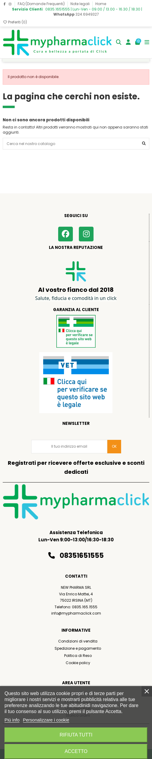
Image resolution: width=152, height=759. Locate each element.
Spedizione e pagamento (78, 648)
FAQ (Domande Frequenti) (42, 3)
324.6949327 (76, 14)
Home (100, 3)
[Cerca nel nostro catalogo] (144, 144)
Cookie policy (78, 662)
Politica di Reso (78, 655)
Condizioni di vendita (77, 641)
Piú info (11, 719)
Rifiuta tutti (76, 734)
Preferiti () (15, 22)
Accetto (75, 751)
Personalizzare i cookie (46, 719)
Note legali (80, 3)
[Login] (128, 42)
